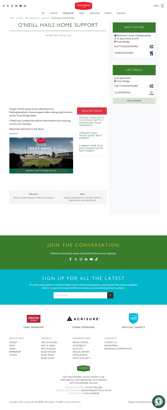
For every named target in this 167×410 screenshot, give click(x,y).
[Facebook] (4, 6)
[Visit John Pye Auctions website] (34, 318)
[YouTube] (20, 6)
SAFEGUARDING (80, 355)
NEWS (12, 345)
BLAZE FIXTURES (48, 352)
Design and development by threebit (143, 402)
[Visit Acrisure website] (83, 318)
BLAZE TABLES (47, 355)
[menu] (138, 5)
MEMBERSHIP (15, 352)
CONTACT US (110, 342)
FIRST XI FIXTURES (49, 342)
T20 (43, 13)
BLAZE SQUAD (47, 358)
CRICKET (13, 342)
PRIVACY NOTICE (80, 342)
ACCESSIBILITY (79, 345)
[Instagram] (12, 6)
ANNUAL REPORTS (81, 352)
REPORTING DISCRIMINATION (118, 348)
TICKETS (13, 355)
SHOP (81, 13)
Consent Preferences (73, 402)
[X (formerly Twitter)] (8, 6)
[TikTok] (25, 6)
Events (108, 13)
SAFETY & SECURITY (81, 358)
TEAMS (12, 348)
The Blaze (94, 13)
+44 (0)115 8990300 (90, 393)
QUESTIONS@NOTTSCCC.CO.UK (96, 390)
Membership (68, 13)
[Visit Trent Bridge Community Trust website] (134, 318)
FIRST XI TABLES (48, 345)
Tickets (53, 13)
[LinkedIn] (16, 6)
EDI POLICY (78, 348)
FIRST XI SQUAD (48, 348)
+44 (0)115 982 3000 (93, 387)
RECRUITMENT (111, 345)
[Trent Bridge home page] (83, 368)
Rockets (121, 13)
